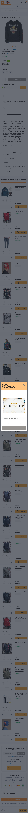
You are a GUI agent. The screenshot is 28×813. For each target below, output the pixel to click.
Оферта (11, 423)
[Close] (24, 385)
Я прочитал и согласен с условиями (14, 423)
